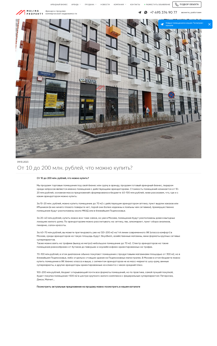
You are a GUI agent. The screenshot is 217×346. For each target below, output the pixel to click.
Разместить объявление (157, 5)
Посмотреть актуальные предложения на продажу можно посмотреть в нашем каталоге (88, 286)
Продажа (89, 4)
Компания (119, 4)
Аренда (75, 4)
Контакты (135, 4)
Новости (105, 4)
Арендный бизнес (59, 4)
